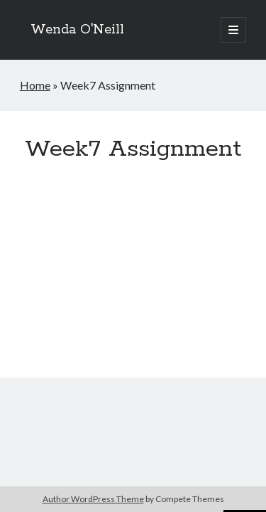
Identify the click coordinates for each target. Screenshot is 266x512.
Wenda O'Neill (77, 29)
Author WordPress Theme (93, 499)
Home (35, 85)
